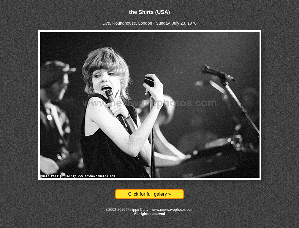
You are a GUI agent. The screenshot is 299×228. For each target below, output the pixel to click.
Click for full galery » (149, 194)
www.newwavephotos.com (172, 210)
